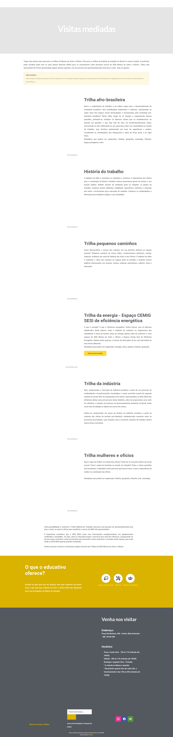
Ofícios (118, 585)
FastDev (91, 734)
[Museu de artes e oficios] (58, 648)
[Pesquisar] (71, 717)
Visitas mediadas (130, 585)
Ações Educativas (106, 585)
